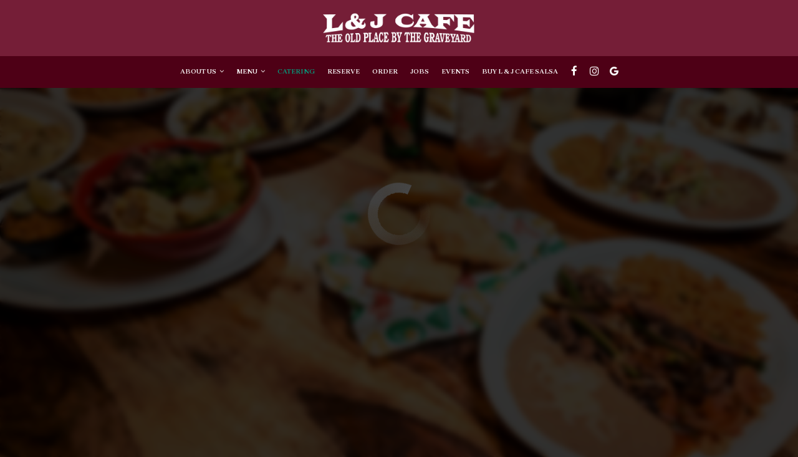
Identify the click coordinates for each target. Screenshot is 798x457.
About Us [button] (202, 71)
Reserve (343, 71)
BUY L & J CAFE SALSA (520, 71)
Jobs (419, 71)
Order (385, 71)
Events (455, 71)
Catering (296, 71)
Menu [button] (250, 71)
